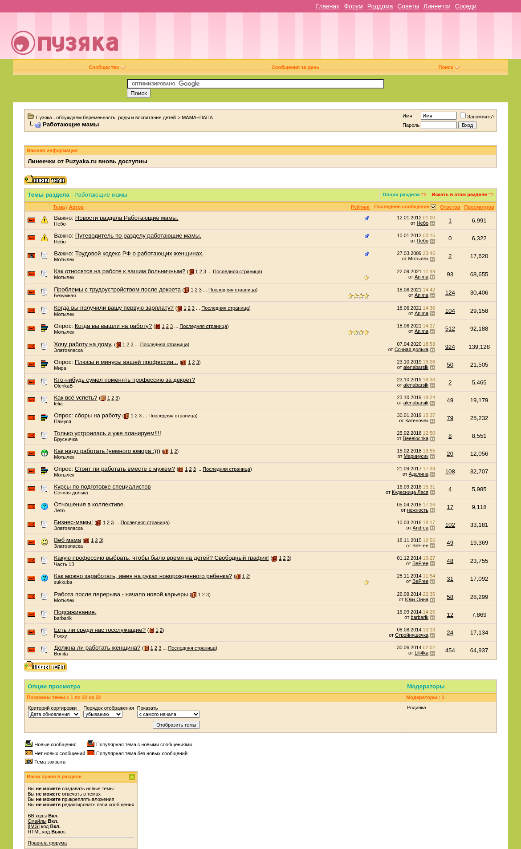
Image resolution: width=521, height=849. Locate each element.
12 (450, 614)
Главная (327, 6)
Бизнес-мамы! (73, 522)
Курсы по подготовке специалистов (102, 486)
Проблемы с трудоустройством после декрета (117, 289)
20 (450, 453)
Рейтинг (360, 207)
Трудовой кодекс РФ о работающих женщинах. (139, 253)
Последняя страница (236, 271)
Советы (408, 6)
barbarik (63, 618)
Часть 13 (64, 564)
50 (450, 364)
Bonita (61, 653)
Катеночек (416, 420)
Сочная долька (411, 349)
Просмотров (479, 207)
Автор (76, 207)
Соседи (465, 6)
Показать (147, 708)
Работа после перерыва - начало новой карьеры (121, 594)
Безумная (65, 295)
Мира (60, 368)
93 (450, 274)
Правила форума (47, 842)
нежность (417, 510)
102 (450, 525)
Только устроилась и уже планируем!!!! (107, 433)
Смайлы (37, 821)
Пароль (411, 125)
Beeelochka (416, 438)
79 (450, 418)
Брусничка (65, 439)
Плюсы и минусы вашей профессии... (126, 362)
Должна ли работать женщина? (97, 647)
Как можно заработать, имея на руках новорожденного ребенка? (143, 576)
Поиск (448, 67)
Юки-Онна (417, 599)
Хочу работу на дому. (83, 344)
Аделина (418, 474)
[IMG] (34, 826)
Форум (353, 6)
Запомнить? (477, 116)
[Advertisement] (324, 39)
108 (450, 471)
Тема (59, 207)
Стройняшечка (411, 635)
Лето (59, 510)
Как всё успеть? (75, 397)
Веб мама (67, 540)
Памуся (62, 421)
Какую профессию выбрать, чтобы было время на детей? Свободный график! (161, 557)
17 (450, 507)
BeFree (420, 545)
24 (450, 632)
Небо (59, 223)
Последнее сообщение (401, 206)
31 (450, 578)
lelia (58, 403)
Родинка (416, 707)
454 (450, 650)
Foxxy (60, 636)
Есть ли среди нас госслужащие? (100, 630)
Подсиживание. (75, 612)
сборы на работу (98, 415)
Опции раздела (401, 194)
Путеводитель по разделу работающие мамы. (138, 235)
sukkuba (63, 582)
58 (450, 597)
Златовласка (68, 350)
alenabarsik (415, 367)
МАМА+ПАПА (197, 117)
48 (450, 561)
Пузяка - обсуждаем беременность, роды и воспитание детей (106, 117)
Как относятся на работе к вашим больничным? (119, 271)
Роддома (380, 6)
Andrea (420, 527)
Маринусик (416, 456)
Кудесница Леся (410, 492)
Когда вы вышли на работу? (113, 326)
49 (450, 400)
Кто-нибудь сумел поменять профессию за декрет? (124, 379)
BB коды (37, 815)
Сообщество (107, 67)
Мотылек (64, 259)
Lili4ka (421, 652)
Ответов (450, 207)
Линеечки (437, 6)
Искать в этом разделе (459, 194)
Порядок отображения (108, 708)
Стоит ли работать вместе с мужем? (125, 468)
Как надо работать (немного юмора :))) (107, 451)
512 (450, 328)
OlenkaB (63, 385)
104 (450, 310)
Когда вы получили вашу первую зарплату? (114, 307)
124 (450, 292)
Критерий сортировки (52, 708)
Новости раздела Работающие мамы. (127, 217)
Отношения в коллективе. (89, 504)
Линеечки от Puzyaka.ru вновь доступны (87, 161)
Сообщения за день (295, 67)
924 (450, 347)
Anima (421, 276)
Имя (407, 115)
